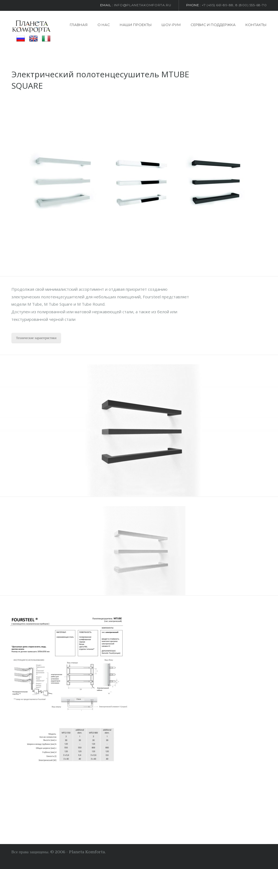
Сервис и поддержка (213, 25)
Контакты (256, 25)
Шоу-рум (171, 25)
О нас (103, 25)
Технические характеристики (36, 338)
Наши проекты (136, 25)
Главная (79, 25)
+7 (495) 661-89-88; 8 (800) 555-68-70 (234, 5)
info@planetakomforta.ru (142, 5)
